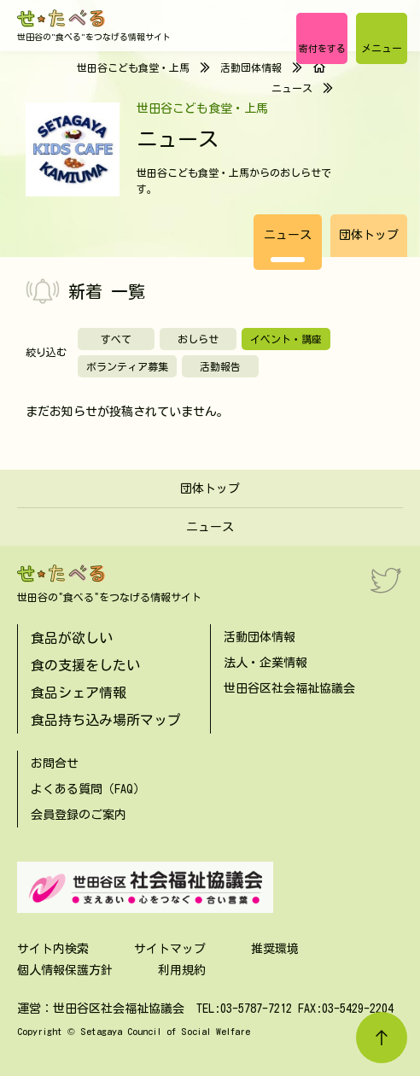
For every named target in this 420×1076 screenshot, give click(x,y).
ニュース (288, 235)
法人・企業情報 (265, 663)
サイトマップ (170, 949)
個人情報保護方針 (65, 970)
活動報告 (220, 366)
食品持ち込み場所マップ (106, 720)
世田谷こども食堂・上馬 (133, 67)
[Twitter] (386, 580)
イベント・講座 (286, 339)
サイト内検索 (53, 949)
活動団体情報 (251, 67)
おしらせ (198, 339)
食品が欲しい (72, 638)
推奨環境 (275, 949)
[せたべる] (62, 18)
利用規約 (182, 970)
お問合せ (55, 763)
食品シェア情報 (78, 692)
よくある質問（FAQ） (88, 789)
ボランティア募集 (127, 366)
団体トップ (369, 235)
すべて (116, 339)
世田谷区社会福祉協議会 (289, 688)
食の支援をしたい (85, 665)
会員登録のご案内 (78, 815)
